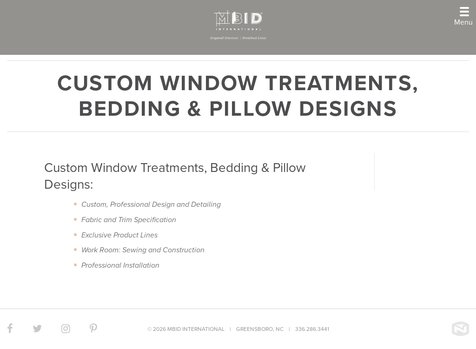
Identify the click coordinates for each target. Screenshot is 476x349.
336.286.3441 (312, 329)
